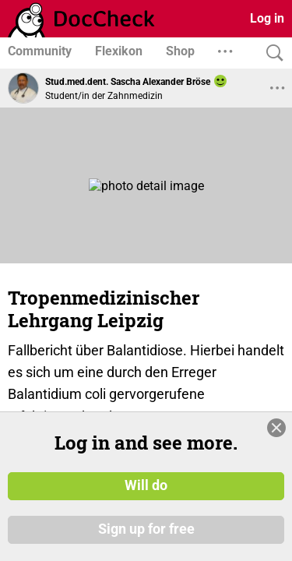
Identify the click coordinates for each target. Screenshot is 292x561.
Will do (146, 485)
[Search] (271, 53)
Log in (267, 18)
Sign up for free (146, 529)
